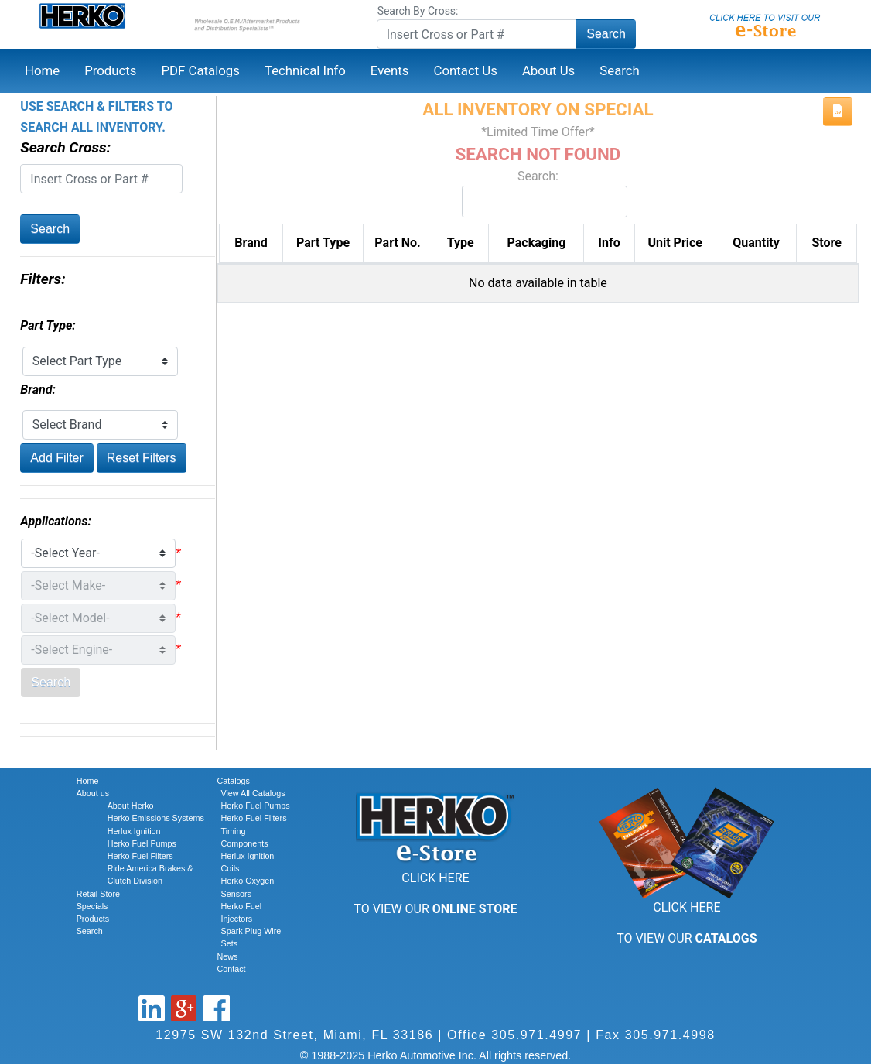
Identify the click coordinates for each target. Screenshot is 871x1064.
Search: (537, 193)
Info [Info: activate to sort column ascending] (609, 242)
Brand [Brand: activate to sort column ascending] (250, 242)
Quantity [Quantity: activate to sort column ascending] (756, 242)
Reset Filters (141, 457)
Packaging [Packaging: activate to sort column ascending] (536, 242)
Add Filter (56, 457)
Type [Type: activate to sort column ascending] (460, 242)
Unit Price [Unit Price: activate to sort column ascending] (674, 242)
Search (606, 33)
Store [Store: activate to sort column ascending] (826, 242)
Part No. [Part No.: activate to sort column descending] (397, 242)
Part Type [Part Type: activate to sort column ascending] (323, 242)
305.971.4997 (536, 1035)
